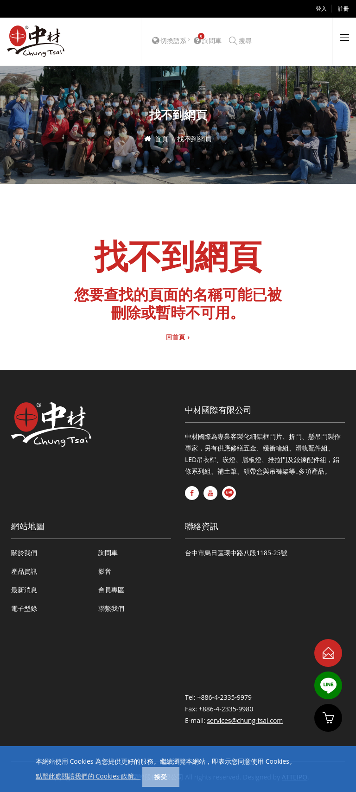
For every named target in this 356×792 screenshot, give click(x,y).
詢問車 (108, 552)
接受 (160, 777)
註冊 (343, 9)
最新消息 (24, 589)
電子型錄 (24, 608)
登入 (321, 9)
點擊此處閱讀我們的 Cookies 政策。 (88, 776)
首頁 (161, 138)
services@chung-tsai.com (245, 720)
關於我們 (24, 552)
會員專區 (111, 589)
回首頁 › (178, 337)
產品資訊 (24, 571)
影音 (104, 571)
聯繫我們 (111, 608)
